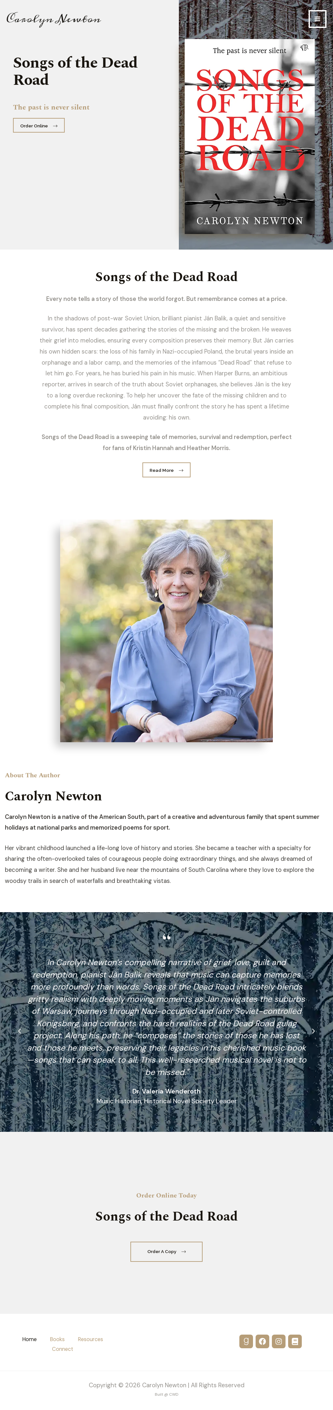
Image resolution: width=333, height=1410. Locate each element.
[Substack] (295, 1341)
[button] (19, 1031)
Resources (90, 1339)
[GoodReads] (246, 1341)
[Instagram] (279, 1341)
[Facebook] (262, 1341)
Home (29, 1339)
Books (57, 1339)
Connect (62, 1349)
